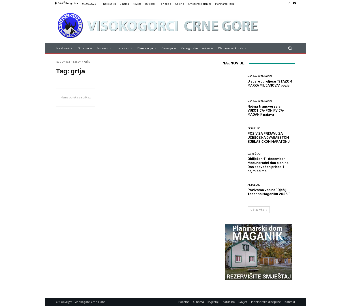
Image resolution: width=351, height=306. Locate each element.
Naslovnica (63, 62)
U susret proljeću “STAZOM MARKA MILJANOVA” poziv (270, 83)
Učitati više (258, 210)
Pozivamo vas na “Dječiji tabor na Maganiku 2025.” (269, 192)
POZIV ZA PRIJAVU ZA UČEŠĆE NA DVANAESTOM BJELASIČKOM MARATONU (269, 138)
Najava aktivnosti (260, 76)
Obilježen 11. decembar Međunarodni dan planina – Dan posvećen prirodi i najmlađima (269, 165)
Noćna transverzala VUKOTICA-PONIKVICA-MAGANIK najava (266, 110)
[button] (290, 48)
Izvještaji (254, 154)
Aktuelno (254, 128)
